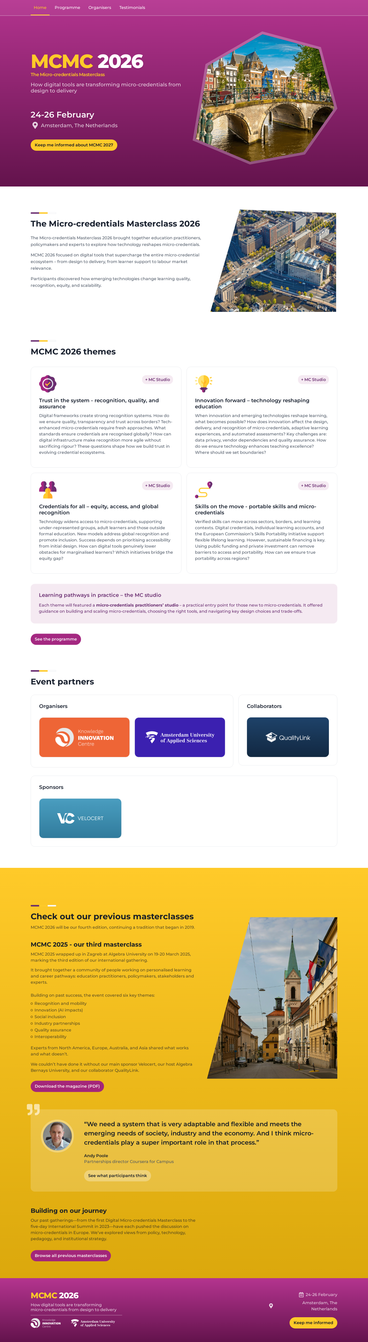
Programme (67, 7)
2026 (68, 1295)
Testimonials (132, 7)
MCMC (44, 1295)
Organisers (99, 7)
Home (40, 7)
